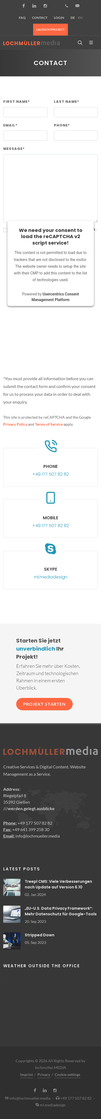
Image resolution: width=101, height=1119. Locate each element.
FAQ (22, 18)
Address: (11, 789)
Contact (39, 18)
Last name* (66, 101)
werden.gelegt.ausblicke (31, 808)
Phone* (62, 125)
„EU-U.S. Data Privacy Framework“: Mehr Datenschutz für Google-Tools (61, 911)
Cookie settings (67, 1074)
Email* (10, 125)
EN (80, 18)
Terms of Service (49, 424)
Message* (14, 148)
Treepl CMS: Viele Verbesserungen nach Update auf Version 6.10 (58, 884)
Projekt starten (44, 704)
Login (59, 18)
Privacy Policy (15, 424)
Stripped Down (39, 935)
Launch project (50, 29)
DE (73, 18)
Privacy (43, 1074)
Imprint (26, 1074)
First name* (16, 101)
